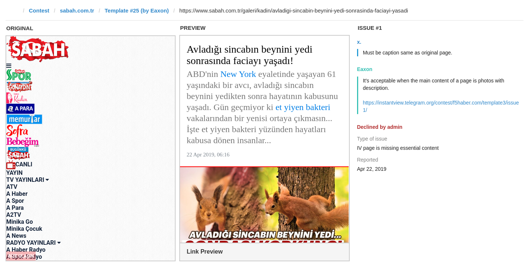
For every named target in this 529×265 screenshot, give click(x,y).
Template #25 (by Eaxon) (137, 10)
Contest (39, 10)
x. (359, 42)
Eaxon (365, 69)
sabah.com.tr (77, 10)
